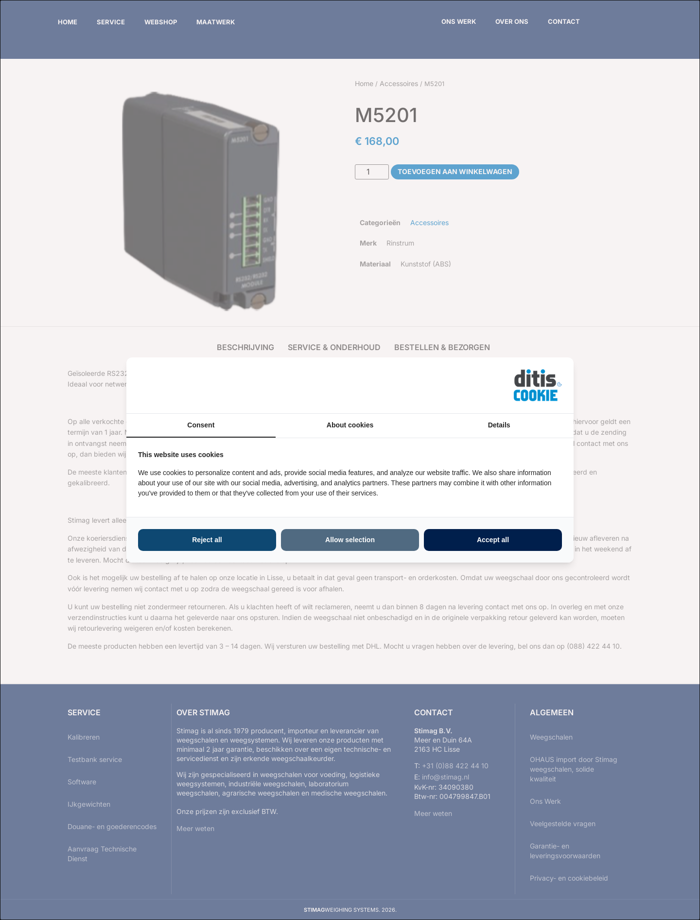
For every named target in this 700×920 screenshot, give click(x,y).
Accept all (493, 540)
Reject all (207, 540)
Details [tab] (499, 425)
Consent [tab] (200, 425)
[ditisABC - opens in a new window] (537, 385)
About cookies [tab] (350, 425)
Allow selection (350, 540)
